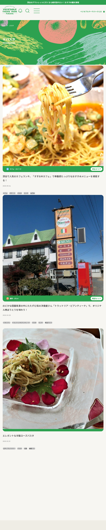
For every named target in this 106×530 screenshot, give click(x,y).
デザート (12, 193)
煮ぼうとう (48, 322)
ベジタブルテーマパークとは (91, 11)
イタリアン (6, 322)
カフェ (5, 193)
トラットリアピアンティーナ (21, 322)
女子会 (33, 193)
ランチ (26, 193)
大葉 (25, 448)
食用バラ (32, 448)
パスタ (20, 193)
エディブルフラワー (9, 448)
